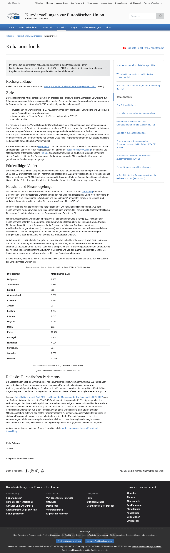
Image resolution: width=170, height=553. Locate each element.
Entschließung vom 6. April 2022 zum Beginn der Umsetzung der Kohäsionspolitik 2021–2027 (59, 397)
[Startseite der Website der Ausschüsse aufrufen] (64, 498)
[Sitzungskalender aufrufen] (105, 502)
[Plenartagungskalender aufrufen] (24, 513)
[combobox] (143, 16)
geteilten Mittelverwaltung (79, 150)
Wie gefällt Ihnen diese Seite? (20, 458)
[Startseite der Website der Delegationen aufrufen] (105, 498)
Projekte (44, 153)
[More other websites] (153, 3)
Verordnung (87, 191)
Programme (43, 146)
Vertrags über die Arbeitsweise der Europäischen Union (70, 86)
